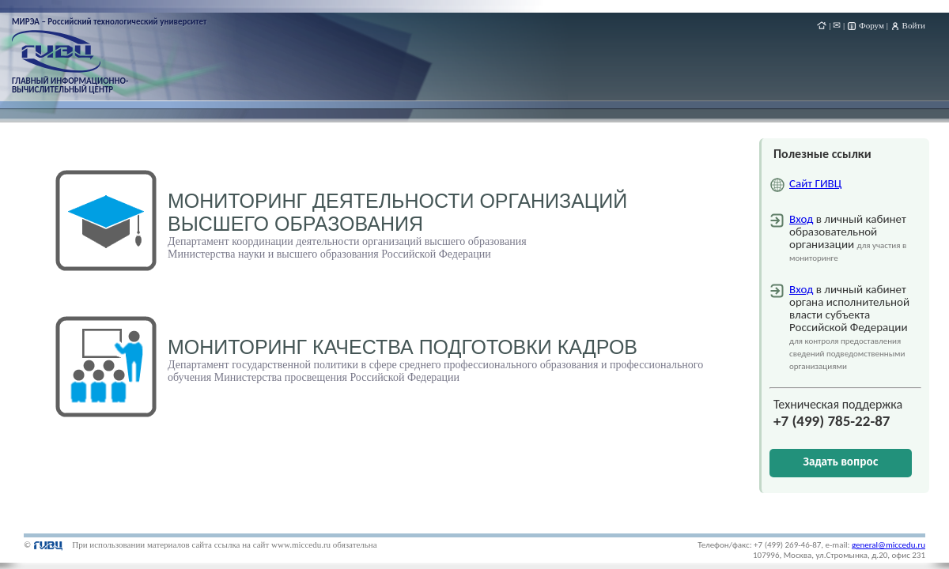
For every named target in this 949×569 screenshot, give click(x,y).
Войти (913, 25)
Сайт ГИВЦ (815, 183)
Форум (871, 25)
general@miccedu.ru (888, 545)
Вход (801, 219)
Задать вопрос (841, 462)
